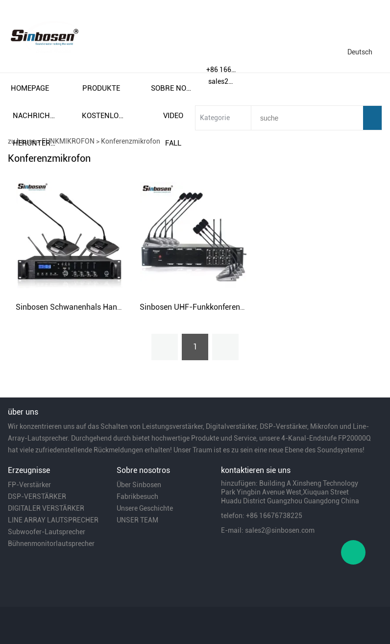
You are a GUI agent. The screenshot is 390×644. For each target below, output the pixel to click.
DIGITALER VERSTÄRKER (46, 508)
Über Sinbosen (139, 485)
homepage (30, 88)
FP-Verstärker (29, 485)
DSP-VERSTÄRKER (37, 496)
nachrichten (35, 115)
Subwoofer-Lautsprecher (46, 532)
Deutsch (359, 52)
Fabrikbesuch (137, 496)
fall (173, 143)
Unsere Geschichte (145, 508)
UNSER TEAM (137, 520)
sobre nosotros (173, 88)
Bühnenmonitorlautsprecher (51, 543)
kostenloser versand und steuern (104, 115)
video (173, 115)
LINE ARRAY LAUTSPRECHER (53, 520)
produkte (101, 88)
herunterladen (35, 143)
